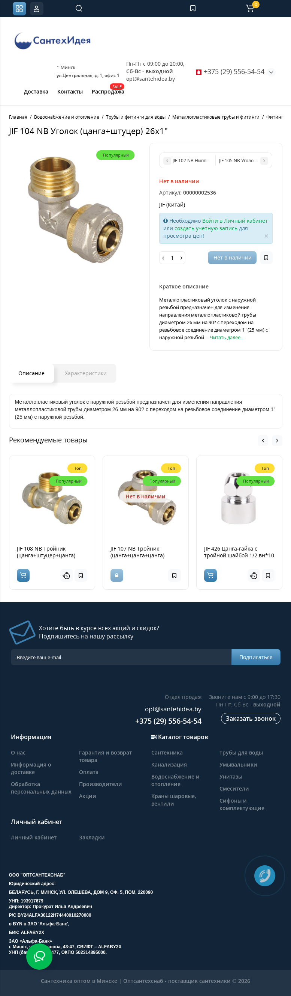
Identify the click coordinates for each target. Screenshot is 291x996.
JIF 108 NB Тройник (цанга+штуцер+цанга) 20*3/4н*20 (46, 555)
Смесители (234, 788)
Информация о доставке (31, 768)
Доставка (36, 91)
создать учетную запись (206, 228)
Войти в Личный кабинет (235, 220)
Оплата (88, 772)
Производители (100, 784)
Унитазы (230, 776)
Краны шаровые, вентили (173, 799)
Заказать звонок (251, 718)
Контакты (70, 91)
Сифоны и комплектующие (241, 804)
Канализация (169, 764)
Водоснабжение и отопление (175, 780)
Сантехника (167, 752)
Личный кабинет (34, 837)
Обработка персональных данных (41, 787)
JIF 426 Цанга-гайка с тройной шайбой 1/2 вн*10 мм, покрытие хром (239, 555)
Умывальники (238, 764)
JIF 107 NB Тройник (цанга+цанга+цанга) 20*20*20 (137, 555)
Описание (31, 373)
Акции (87, 796)
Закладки (92, 837)
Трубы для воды (241, 752)
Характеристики (86, 373)
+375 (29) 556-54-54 (230, 71)
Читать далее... (227, 337)
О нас (18, 752)
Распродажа (108, 91)
